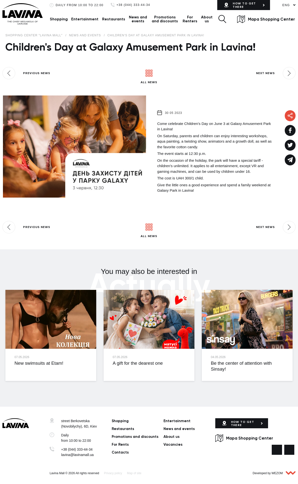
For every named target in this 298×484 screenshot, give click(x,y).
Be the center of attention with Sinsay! (241, 366)
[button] (222, 19)
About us (207, 19)
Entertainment (84, 19)
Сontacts (120, 452)
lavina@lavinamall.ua (77, 455)
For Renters (190, 19)
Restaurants (113, 19)
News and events (138, 19)
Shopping (59, 19)
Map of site (134, 473)
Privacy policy (113, 473)
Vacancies (172, 444)
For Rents (120, 444)
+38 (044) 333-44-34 (133, 5)
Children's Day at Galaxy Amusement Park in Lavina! (155, 35)
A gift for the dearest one (138, 363)
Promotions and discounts (165, 19)
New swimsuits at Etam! (38, 363)
